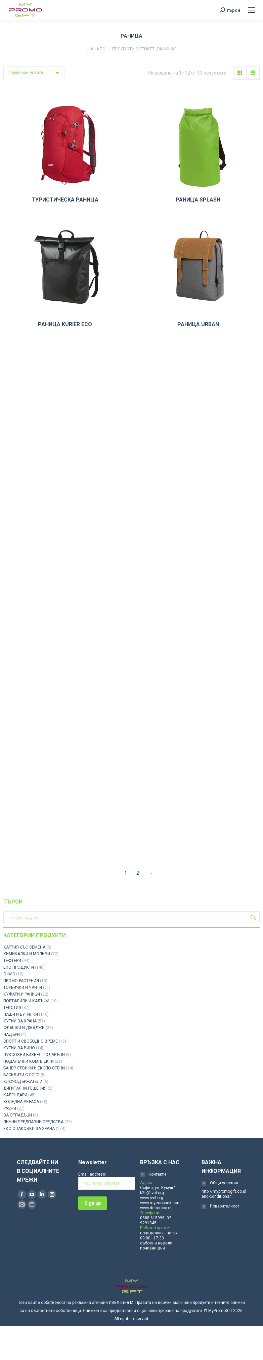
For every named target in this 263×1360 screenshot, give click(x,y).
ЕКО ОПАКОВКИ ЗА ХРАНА (29, 1128)
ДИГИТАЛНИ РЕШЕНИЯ (25, 1088)
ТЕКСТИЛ (12, 1007)
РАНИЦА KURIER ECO (65, 324)
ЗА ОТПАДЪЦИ (17, 1115)
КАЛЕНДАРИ (15, 1095)
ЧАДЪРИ (11, 1034)
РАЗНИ (9, 1108)
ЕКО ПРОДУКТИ (18, 967)
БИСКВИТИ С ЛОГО (21, 1074)
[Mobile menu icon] (251, 10)
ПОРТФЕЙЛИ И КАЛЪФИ (26, 1001)
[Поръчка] (33, 73)
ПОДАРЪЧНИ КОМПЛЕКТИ (28, 1061)
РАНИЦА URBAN (198, 324)
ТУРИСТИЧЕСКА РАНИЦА (65, 199)
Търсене (252, 917)
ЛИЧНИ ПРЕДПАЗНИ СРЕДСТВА (33, 1122)
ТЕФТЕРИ (12, 960)
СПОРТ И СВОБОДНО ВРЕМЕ (30, 1041)
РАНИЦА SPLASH (198, 199)
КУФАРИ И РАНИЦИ (21, 994)
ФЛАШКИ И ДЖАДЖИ (24, 1027)
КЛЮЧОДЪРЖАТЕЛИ (22, 1081)
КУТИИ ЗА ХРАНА (20, 1021)
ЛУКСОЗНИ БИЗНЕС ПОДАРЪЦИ (34, 1054)
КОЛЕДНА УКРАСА (21, 1101)
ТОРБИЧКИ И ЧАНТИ (22, 987)
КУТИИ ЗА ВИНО (19, 1048)
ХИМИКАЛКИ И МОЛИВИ (26, 954)
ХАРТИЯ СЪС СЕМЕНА (24, 947)
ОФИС (9, 974)
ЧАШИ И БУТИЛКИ (20, 1014)
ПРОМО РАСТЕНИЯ (21, 980)
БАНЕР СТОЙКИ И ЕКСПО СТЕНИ (34, 1068)
